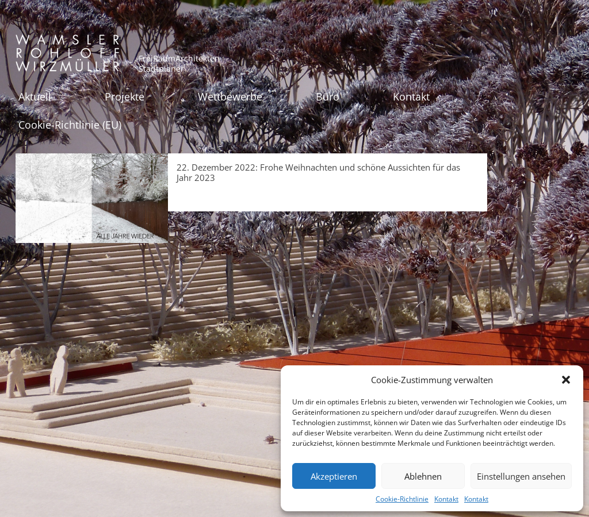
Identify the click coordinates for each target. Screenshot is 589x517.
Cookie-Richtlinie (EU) (69, 125)
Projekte (124, 96)
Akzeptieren (334, 476)
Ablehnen (423, 476)
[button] (566, 379)
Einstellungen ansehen (521, 476)
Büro (327, 96)
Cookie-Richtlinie (402, 499)
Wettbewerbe (230, 96)
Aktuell (34, 96)
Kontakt (446, 499)
